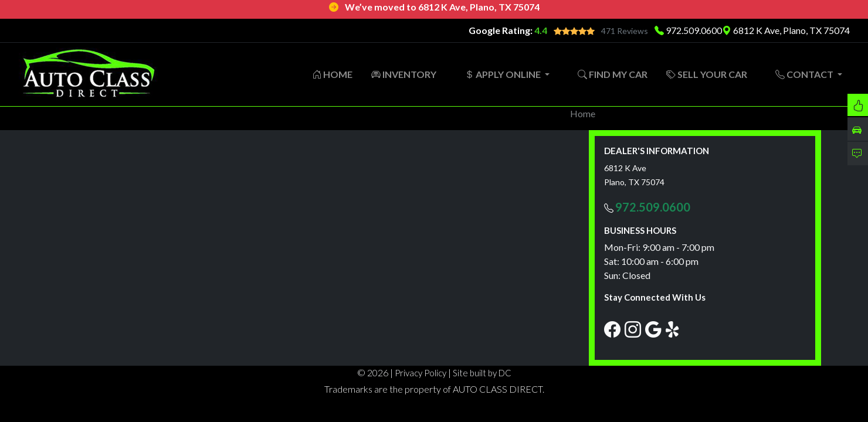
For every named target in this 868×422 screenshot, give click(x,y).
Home (582, 113)
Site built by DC (482, 372)
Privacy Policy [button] (420, 372)
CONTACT (805, 74)
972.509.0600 (694, 30)
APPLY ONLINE (503, 74)
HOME (332, 74)
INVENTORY (403, 74)
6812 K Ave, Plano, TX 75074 (786, 30)
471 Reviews (624, 31)
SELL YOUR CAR (706, 74)
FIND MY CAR (612, 74)
